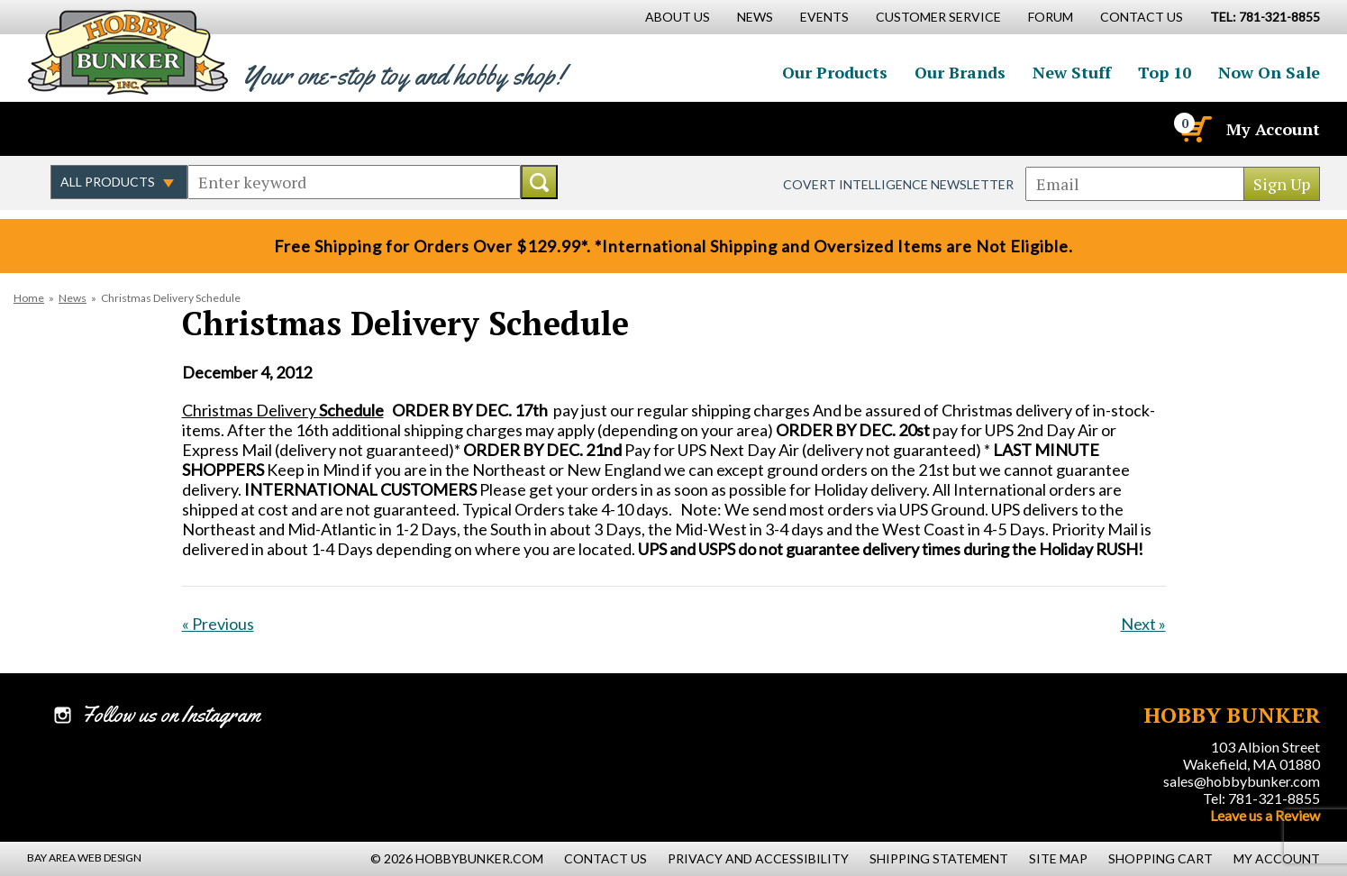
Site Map (1058, 858)
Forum (1050, 16)
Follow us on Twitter (106, 129)
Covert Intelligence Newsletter (898, 184)
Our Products (834, 72)
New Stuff (1072, 72)
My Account (1273, 129)
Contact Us (1141, 16)
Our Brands (960, 72)
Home (29, 298)
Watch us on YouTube (184, 129)
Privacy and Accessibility (758, 858)
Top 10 (1164, 72)
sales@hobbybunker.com (1241, 780)
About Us (677, 16)
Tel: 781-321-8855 (1261, 798)
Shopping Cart (1160, 858)
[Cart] (1194, 128)
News (72, 298)
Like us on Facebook (67, 129)
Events (824, 16)
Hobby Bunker (127, 51)
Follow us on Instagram (145, 129)
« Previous (218, 624)
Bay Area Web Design (84, 857)
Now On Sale (1269, 72)
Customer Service (938, 16)
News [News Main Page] (755, 16)
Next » (1143, 624)
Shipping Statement (938, 858)
